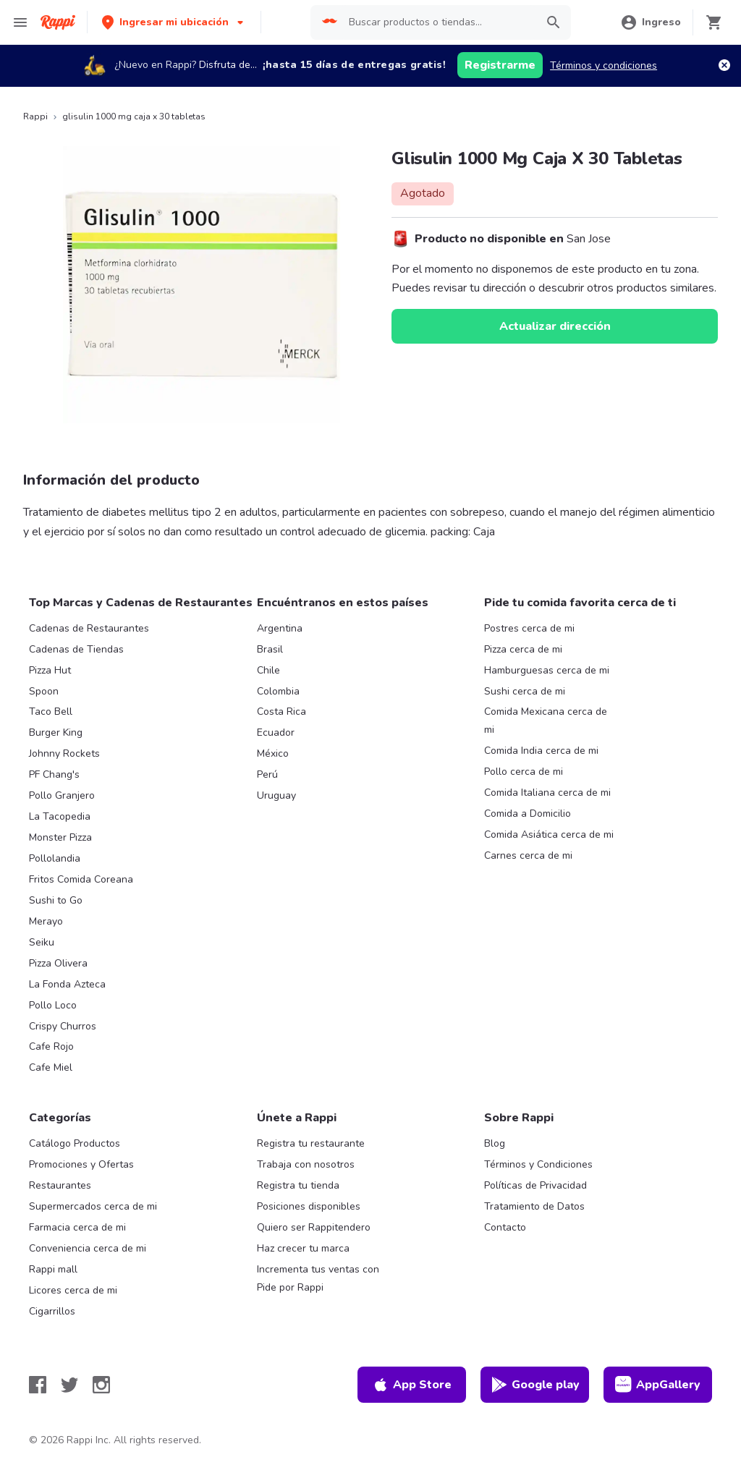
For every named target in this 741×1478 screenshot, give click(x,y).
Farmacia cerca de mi (77, 1227)
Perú (267, 774)
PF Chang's (54, 774)
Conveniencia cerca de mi (87, 1248)
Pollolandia (54, 858)
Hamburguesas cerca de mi (546, 670)
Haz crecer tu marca (303, 1248)
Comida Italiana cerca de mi (547, 792)
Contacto (505, 1227)
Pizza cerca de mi (523, 649)
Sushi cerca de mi (524, 691)
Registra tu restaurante (311, 1143)
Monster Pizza (60, 837)
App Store (412, 1384)
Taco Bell (50, 711)
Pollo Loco (53, 1005)
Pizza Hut (50, 670)
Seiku (41, 942)
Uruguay (276, 795)
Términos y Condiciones (538, 1164)
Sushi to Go (55, 900)
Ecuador (276, 732)
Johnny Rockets (64, 753)
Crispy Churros (62, 1026)
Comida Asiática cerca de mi (549, 834)
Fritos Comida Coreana (81, 879)
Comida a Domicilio (527, 813)
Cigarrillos (52, 1311)
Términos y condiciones (603, 65)
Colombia (278, 691)
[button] (174, 22)
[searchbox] (438, 22)
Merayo (46, 921)
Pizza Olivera (58, 963)
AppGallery (657, 1384)
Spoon (44, 691)
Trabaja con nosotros (306, 1164)
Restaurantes (60, 1185)
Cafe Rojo (51, 1046)
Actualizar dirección (555, 326)
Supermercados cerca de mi (93, 1206)
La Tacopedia (59, 816)
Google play (535, 1384)
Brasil (270, 649)
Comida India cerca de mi (541, 750)
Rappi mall (53, 1269)
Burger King (55, 732)
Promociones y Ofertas (81, 1164)
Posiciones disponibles (308, 1206)
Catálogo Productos (74, 1143)
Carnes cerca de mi (528, 855)
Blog (494, 1143)
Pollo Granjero (62, 795)
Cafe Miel (50, 1067)
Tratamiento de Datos (534, 1206)
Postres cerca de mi (529, 628)
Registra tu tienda (298, 1185)
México (273, 753)
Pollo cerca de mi (523, 771)
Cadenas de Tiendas (76, 649)
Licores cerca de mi (73, 1290)
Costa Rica (281, 711)
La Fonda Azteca (67, 984)
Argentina (279, 628)
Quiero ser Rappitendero (313, 1227)
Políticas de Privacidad (535, 1185)
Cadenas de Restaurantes (89, 628)
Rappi (35, 116)
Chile (268, 670)
